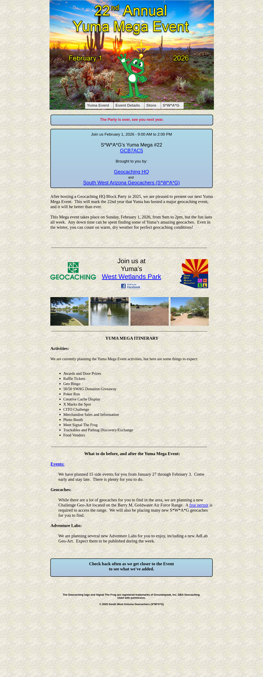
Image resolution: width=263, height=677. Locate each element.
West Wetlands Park (131, 276)
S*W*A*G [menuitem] (171, 105)
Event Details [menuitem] (127, 105)
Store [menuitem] (151, 105)
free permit (198, 505)
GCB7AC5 (131, 150)
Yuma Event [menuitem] (98, 105)
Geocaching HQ (131, 171)
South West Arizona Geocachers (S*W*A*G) (131, 182)
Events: (58, 463)
